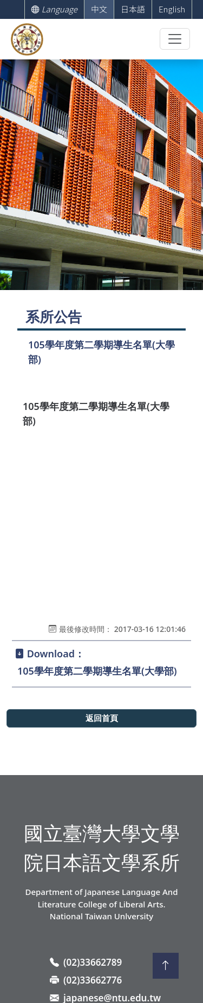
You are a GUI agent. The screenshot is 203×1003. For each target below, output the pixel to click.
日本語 (133, 9)
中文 (99, 9)
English (172, 9)
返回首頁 (102, 718)
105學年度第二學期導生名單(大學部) (97, 670)
